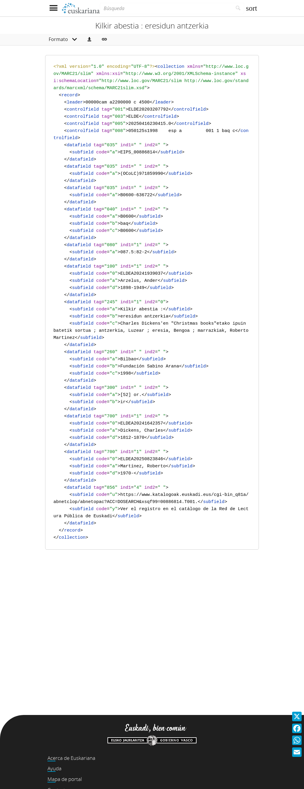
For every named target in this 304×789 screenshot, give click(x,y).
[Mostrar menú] (53, 8)
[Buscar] (238, 8)
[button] (89, 39)
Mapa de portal (65, 779)
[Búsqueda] (166, 8)
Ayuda (54, 768)
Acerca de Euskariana (71, 758)
